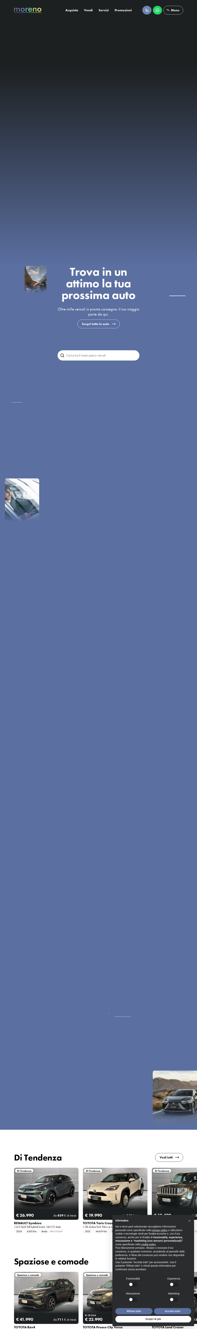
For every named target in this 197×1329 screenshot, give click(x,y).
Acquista (71, 10)
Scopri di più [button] (153, 1319)
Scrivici (157, 10)
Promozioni (123, 10)
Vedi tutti (166, 1157)
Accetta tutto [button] (172, 1311)
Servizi (104, 10)
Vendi (88, 10)
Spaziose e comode (28, 1275)
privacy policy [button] (159, 1230)
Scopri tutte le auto (95, 324)
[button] (189, 1221)
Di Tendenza (24, 1170)
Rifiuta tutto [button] (134, 1311)
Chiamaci (146, 10)
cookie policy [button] (148, 1244)
